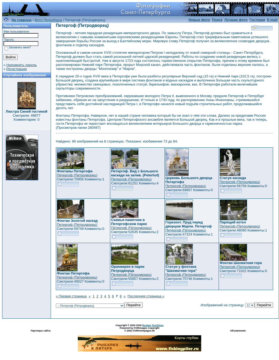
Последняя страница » (145, 296)
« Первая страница (71, 296)
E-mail (272, 20)
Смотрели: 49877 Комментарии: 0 (26, 117)
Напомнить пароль (21, 65)
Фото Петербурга (48, 20)
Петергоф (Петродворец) (77, 175)
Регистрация (16, 69)
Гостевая (257, 20)
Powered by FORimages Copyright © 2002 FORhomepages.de (139, 329)
